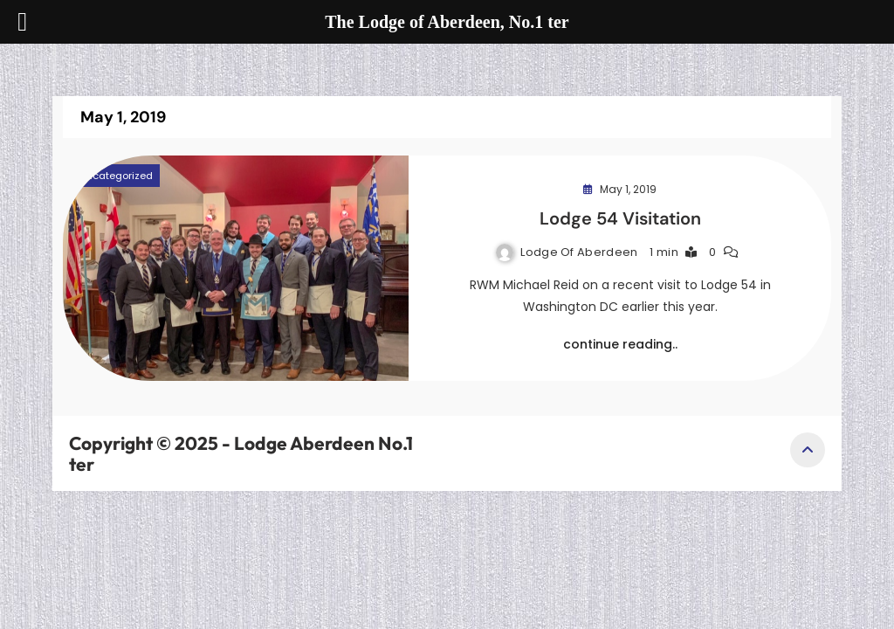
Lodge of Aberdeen (578, 252)
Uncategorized (116, 176)
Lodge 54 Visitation (620, 218)
